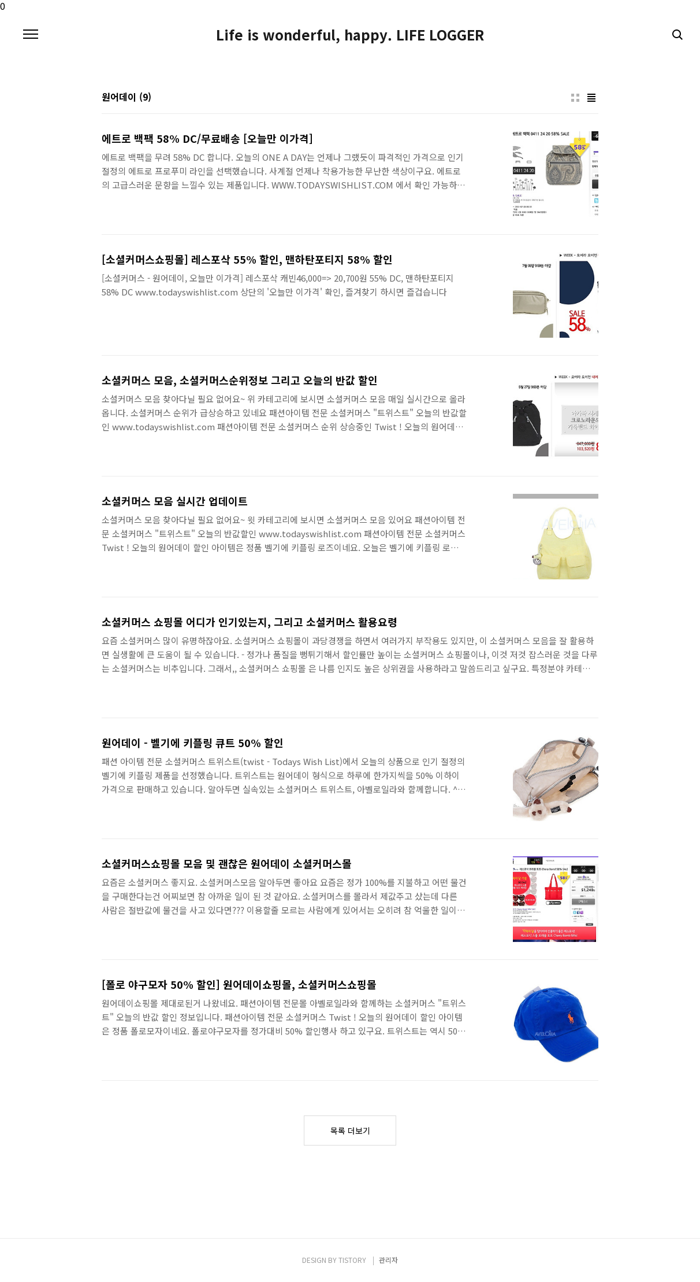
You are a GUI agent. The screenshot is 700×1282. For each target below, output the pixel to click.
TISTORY (352, 1260)
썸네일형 (575, 98)
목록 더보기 (350, 1130)
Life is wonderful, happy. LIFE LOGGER (350, 35)
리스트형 (591, 98)
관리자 (388, 1260)
